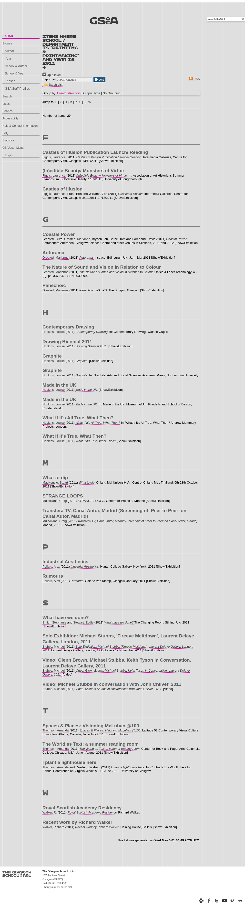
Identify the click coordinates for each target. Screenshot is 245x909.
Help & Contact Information (20, 125)
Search (7, 96)
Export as (49, 79)
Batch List (52, 84)
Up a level (51, 75)
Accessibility (10, 118)
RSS (194, 79)
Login (8, 155)
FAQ (5, 133)
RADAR (7, 36)
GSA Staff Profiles (17, 88)
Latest (6, 104)
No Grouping (112, 93)
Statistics (8, 140)
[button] (99, 79)
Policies (7, 111)
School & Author (16, 66)
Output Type (91, 93)
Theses (10, 81)
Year (8, 58)
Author (9, 51)
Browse (7, 43)
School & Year (14, 73)
